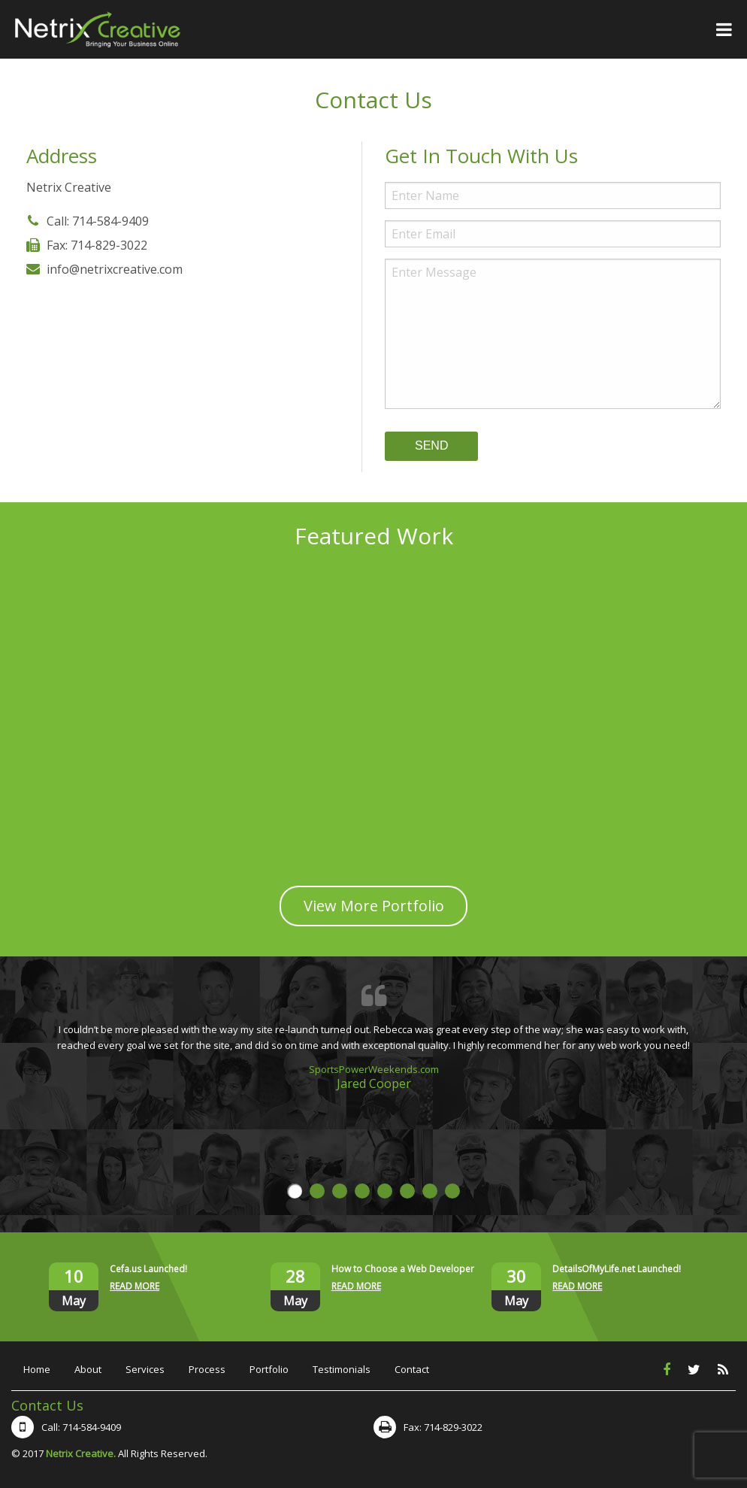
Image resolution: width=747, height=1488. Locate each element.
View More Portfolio (374, 906)
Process (207, 1369)
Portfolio (269, 1369)
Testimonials (341, 1369)
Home (36, 1369)
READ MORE (134, 1286)
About (87, 1369)
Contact (412, 1369)
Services (145, 1369)
